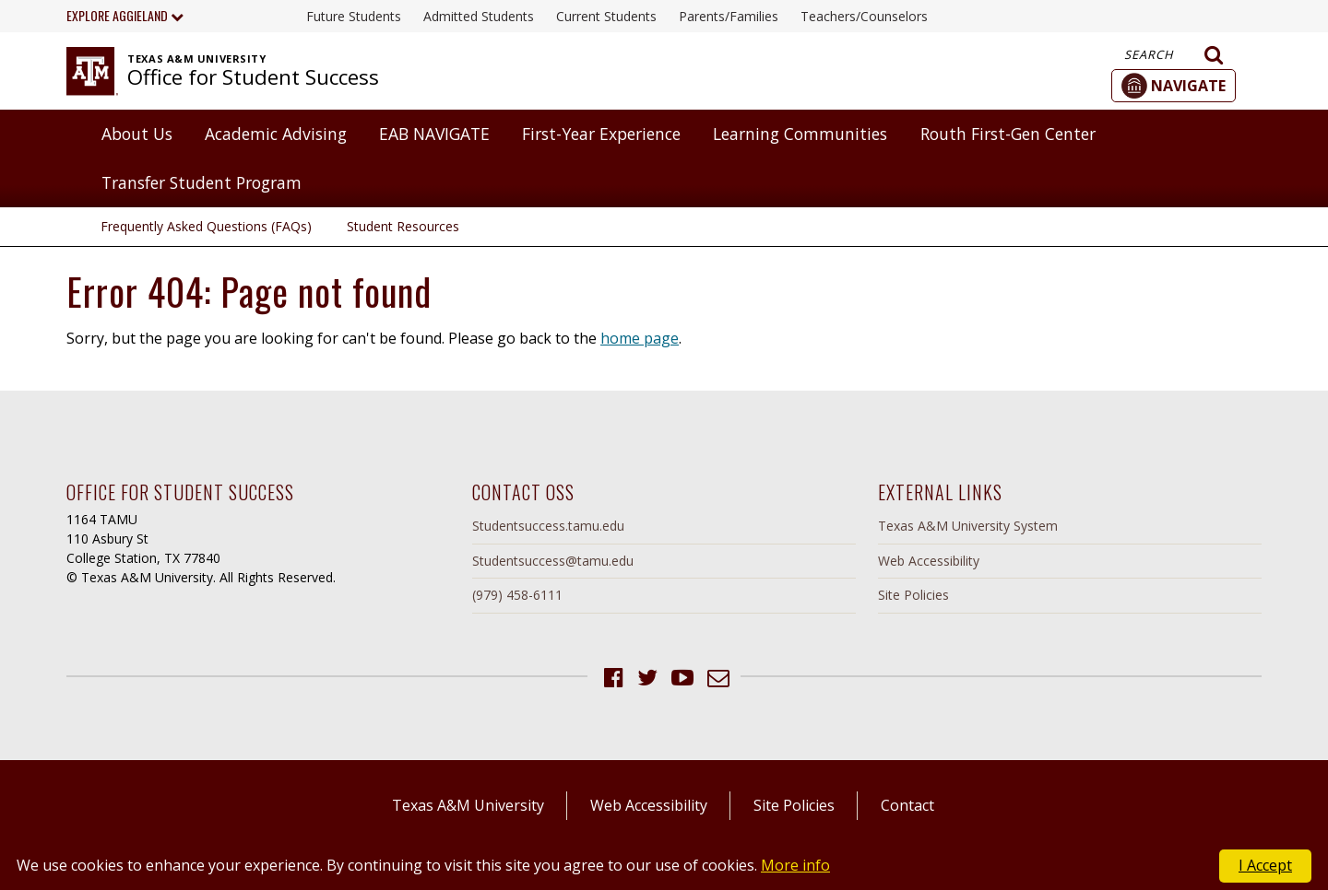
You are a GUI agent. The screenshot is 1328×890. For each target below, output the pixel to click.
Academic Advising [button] (276, 134)
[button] (1173, 85)
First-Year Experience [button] (601, 134)
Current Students (606, 16)
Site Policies (913, 594)
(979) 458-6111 (517, 594)
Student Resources (403, 226)
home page (639, 338)
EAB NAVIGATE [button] (434, 134)
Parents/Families (728, 16)
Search (1174, 55)
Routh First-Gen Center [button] (1008, 134)
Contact (907, 805)
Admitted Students (478, 16)
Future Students (353, 16)
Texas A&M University (468, 805)
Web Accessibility (928, 560)
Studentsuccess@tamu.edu (553, 560)
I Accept (1265, 865)
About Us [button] (136, 134)
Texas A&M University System (968, 525)
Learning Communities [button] (800, 134)
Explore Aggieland (125, 15)
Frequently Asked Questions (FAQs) (206, 226)
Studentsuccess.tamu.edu (548, 525)
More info (795, 865)
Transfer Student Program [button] (201, 182)
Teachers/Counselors (864, 16)
